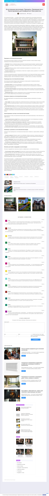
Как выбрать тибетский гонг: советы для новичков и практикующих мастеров (32, 391)
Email (19, 334)
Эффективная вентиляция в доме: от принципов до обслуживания (8, 182)
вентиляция (7, 176)
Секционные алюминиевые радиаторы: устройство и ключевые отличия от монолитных (31, 364)
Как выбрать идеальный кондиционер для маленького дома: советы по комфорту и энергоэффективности (10, 206)
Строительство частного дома (11, 4)
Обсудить (30, 13)
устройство (7, 177)
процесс (31, 176)
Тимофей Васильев (23, 13)
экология (11, 177)
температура (37, 176)
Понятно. (44, 494)
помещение (26, 176)
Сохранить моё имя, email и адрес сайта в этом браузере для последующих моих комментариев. (38, 335)
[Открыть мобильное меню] (43, 4)
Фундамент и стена (20, 472)
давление (15, 176)
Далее (23, 355)
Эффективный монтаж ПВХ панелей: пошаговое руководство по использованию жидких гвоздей (26, 430)
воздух (11, 176)
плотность (21, 176)
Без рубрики (19, 462)
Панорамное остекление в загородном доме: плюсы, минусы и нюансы (31, 377)
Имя (5, 334)
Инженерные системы (21, 464)
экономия (16, 177)
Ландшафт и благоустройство (22, 467)
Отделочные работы (20, 469)
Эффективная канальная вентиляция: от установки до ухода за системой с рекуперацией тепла (8, 189)
